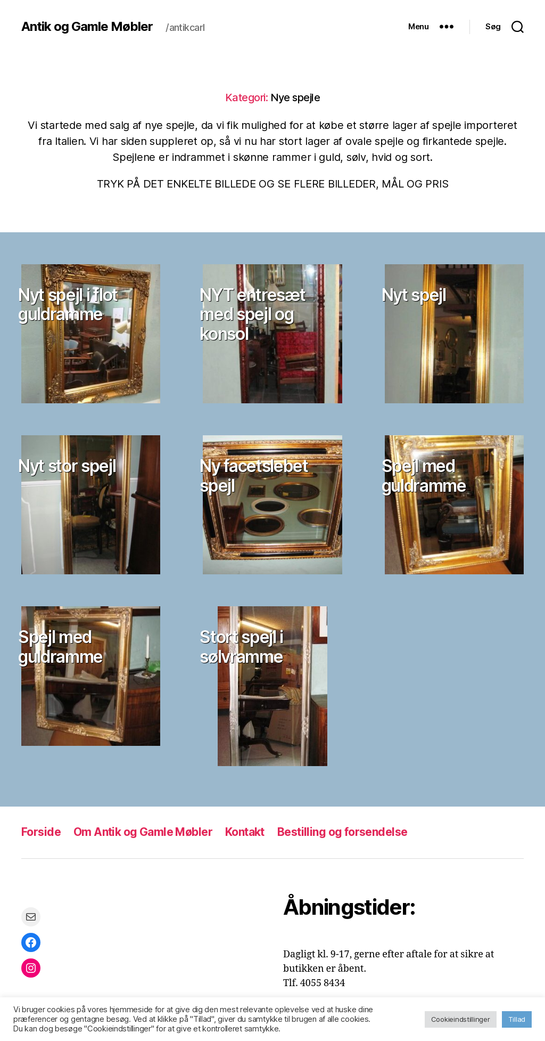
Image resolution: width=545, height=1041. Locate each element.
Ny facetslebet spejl (254, 475)
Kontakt (245, 832)
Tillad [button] (516, 1019)
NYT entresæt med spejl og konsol (252, 314)
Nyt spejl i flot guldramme (68, 304)
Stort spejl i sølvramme (241, 646)
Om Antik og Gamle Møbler (142, 832)
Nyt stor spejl (66, 466)
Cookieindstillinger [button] (460, 1019)
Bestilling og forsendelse (342, 832)
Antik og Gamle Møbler (87, 26)
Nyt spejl (414, 294)
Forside (41, 832)
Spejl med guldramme (424, 475)
